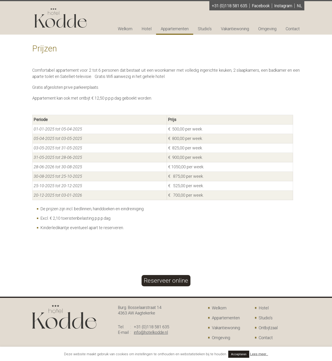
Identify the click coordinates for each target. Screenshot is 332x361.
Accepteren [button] (238, 354)
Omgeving (267, 28)
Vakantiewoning (235, 28)
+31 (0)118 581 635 (229, 5)
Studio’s (205, 28)
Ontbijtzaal (268, 327)
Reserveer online (166, 280)
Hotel (146, 28)
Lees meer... (259, 354)
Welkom (125, 28)
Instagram (283, 5)
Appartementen (175, 28)
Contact (293, 28)
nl (299, 5)
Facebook (261, 5)
